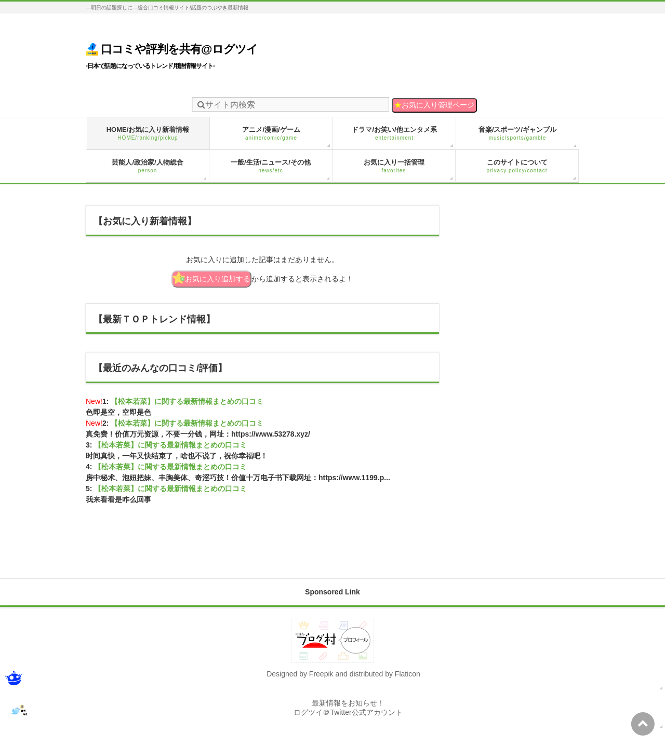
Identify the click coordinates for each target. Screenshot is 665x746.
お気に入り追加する (211, 278)
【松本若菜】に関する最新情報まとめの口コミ (187, 401)
